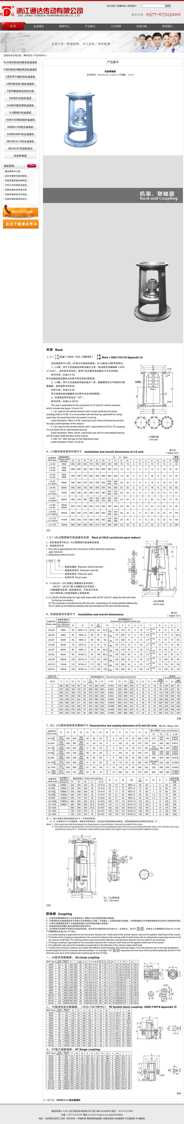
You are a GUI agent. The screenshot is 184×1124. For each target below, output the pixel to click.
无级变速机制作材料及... (17, 180)
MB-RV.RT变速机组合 (20, 148)
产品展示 (90, 26)
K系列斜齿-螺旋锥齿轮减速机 (20, 69)
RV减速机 (140, 1118)
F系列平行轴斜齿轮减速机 (20, 76)
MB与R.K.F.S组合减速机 (20, 141)
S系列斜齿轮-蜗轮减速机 (20, 84)
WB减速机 (130, 1118)
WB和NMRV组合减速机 (20, 134)
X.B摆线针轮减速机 (20, 112)
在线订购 (142, 26)
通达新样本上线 (12, 171)
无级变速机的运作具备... (17, 194)
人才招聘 (116, 26)
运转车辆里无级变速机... (17, 176)
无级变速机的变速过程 (16, 189)
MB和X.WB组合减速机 (20, 127)
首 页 (13, 26)
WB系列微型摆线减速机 (20, 105)
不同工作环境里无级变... (17, 185)
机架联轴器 (20, 155)
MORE (32, 166)
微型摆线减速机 (94, 1118)
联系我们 (132, 6)
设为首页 (111, 6)
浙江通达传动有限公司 (41, 12)
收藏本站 (121, 6)
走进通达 (38, 26)
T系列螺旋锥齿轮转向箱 (20, 91)
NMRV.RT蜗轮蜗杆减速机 (20, 119)
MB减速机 (119, 1118)
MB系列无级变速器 (20, 98)
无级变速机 (108, 1118)
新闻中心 (64, 26)
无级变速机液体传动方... (17, 199)
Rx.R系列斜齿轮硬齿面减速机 (20, 62)
